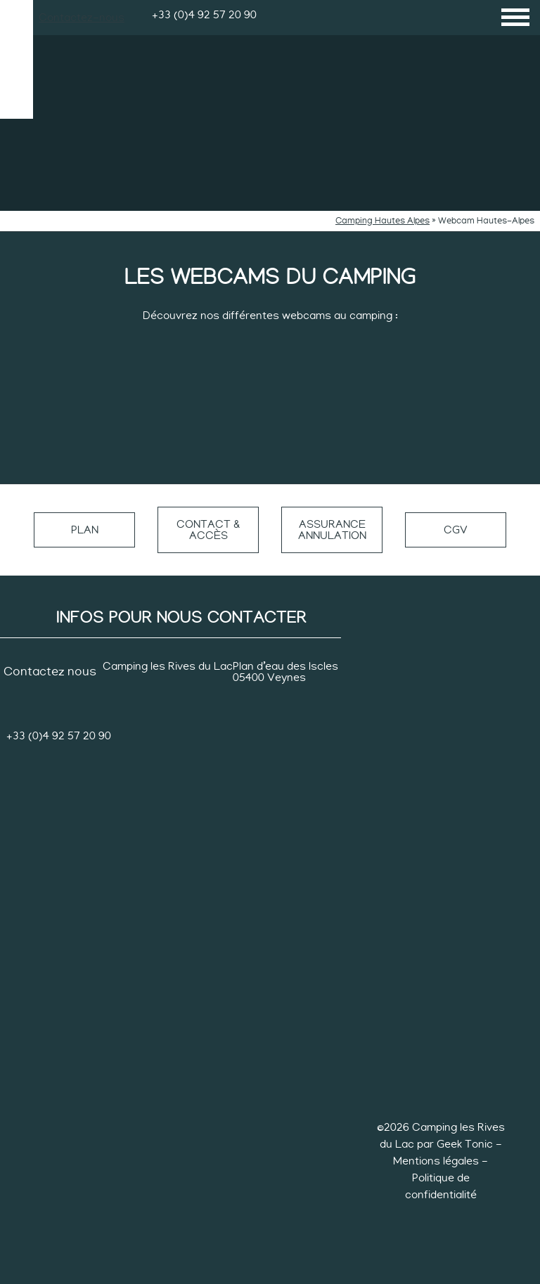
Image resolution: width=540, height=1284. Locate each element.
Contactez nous (50, 672)
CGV (456, 530)
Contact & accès (208, 530)
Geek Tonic (465, 1144)
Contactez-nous (81, 17)
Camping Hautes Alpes (382, 221)
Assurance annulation (332, 530)
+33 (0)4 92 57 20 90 (204, 14)
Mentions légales (437, 1161)
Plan (84, 530)
